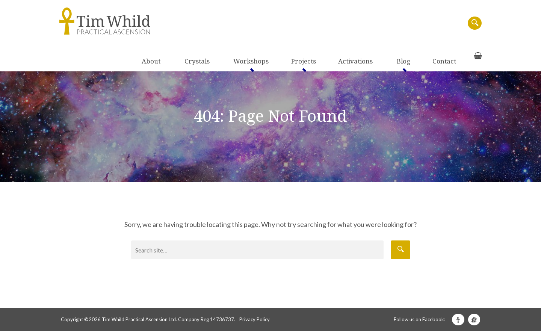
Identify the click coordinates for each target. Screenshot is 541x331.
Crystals (261, 23)
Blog (402, 23)
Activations (371, 23)
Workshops (298, 23)
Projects (335, 23)
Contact (428, 23)
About (232, 23)
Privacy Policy (254, 319)
